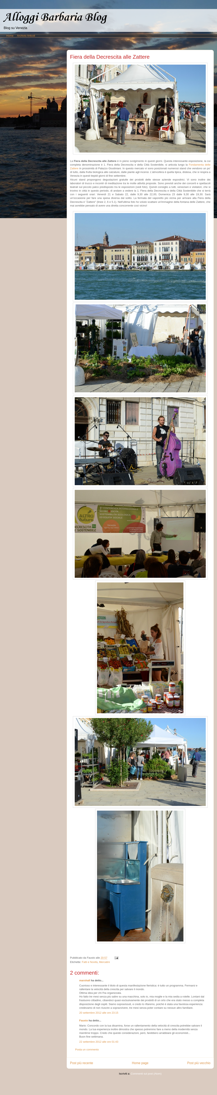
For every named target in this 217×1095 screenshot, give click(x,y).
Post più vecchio (198, 1063)
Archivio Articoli (26, 35)
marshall (84, 980)
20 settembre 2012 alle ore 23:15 (98, 1012)
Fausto (83, 1020)
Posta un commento (87, 1049)
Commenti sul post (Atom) (146, 1073)
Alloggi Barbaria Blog (54, 17)
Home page (140, 1063)
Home (10, 35)
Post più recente (81, 1063)
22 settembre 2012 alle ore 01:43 (98, 1041)
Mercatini (104, 962)
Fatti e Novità (90, 962)
